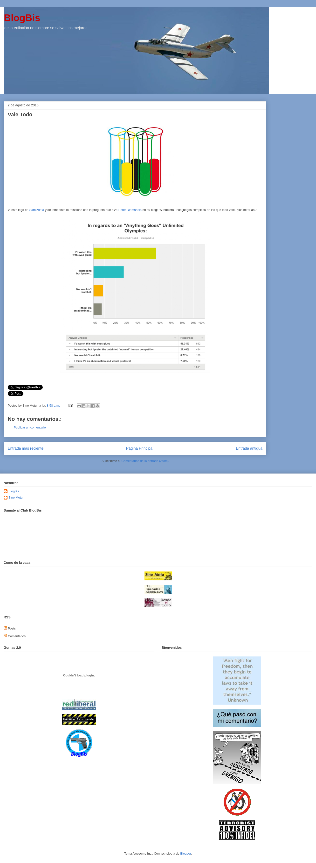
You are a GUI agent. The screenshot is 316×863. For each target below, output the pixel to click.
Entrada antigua (249, 448)
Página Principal (139, 448)
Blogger (185, 853)
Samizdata (37, 210)
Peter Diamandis (130, 210)
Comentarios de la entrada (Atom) (145, 461)
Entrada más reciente (25, 448)
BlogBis (22, 18)
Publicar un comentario (30, 427)
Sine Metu (15, 497)
